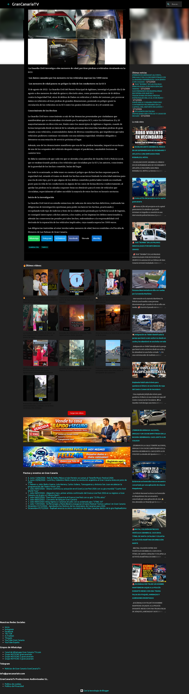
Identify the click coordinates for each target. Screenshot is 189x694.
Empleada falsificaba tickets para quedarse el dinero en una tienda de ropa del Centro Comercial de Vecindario (148, 385)
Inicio (7, 627)
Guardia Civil (34, 247)
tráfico (45, 247)
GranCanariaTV (25, 4)
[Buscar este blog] (169, 4)
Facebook (73, 238)
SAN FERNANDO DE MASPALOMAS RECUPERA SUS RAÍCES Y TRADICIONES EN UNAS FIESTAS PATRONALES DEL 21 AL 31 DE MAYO (147, 94)
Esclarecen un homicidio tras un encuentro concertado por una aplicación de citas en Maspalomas (149, 485)
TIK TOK (8, 634)
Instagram (9, 629)
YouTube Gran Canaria (14, 640)
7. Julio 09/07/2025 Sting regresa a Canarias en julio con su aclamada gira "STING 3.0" (65, 502)
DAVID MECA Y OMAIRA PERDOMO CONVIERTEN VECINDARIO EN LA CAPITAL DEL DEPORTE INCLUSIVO (147, 104)
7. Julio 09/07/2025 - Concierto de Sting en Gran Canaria (52, 499)
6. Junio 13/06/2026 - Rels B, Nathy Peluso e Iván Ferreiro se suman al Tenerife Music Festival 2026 (70, 478)
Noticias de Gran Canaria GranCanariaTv (22, 669)
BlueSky (96, 238)
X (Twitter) (60, 238)
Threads (85, 238)
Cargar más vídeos (77, 413)
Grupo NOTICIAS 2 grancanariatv (19, 656)
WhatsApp (34, 238)
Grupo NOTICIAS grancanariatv (18, 654)
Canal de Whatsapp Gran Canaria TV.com (23, 652)
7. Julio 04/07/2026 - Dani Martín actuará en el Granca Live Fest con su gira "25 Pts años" (67, 497)
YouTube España (12, 642)
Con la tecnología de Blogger (94, 691)
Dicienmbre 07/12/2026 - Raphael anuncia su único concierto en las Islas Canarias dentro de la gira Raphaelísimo (77, 508)
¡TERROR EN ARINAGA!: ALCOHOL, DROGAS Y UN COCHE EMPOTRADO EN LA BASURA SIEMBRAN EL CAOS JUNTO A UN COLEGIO (149, 78)
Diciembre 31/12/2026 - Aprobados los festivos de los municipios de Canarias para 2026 (66, 506)
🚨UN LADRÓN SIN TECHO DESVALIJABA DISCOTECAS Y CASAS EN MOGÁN (149, 113)
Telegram (47, 238)
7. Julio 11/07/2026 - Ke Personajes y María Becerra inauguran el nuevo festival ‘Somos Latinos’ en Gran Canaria (76, 504)
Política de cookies (13, 684)
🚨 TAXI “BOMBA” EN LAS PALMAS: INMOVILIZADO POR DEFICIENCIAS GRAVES (147, 86)
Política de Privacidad (14, 686)
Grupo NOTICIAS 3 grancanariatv (19, 659)
